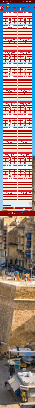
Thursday (25, 3)
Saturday (33, 3)
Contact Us (24, 1)
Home (4, 3)
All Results (27, 1)
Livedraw (30, 1)
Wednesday (20, 3)
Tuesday (16, 3)
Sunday (8, 3)
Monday (12, 3)
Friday (29, 3)
